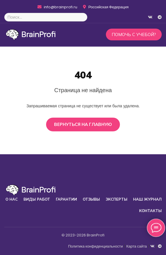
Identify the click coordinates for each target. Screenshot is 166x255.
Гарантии (66, 199)
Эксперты (116, 199)
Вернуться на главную (83, 124)
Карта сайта (136, 246)
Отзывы (91, 199)
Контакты (150, 211)
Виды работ (36, 199)
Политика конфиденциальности (95, 246)
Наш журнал (147, 199)
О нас (11, 199)
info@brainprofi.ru (57, 7)
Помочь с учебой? (134, 34)
